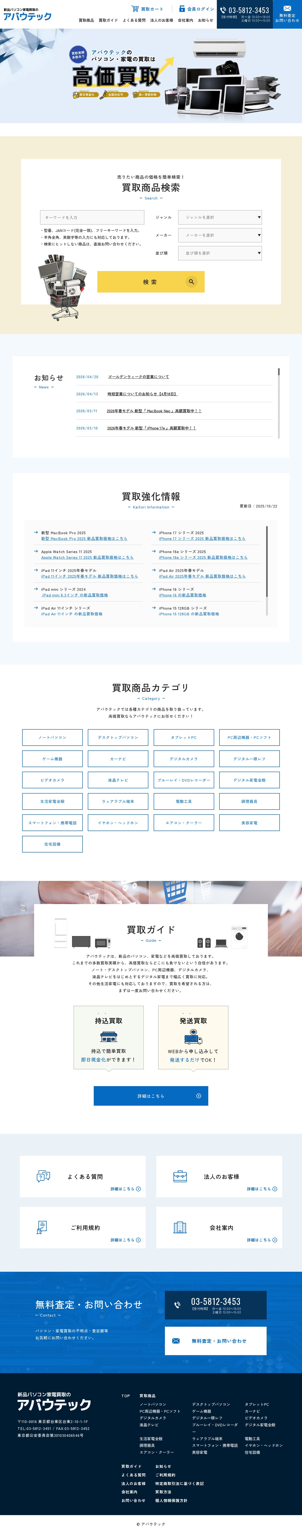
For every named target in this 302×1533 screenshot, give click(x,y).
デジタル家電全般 (249, 780)
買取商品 (86, 20)
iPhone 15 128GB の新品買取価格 (189, 614)
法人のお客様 (161, 20)
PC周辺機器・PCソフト (249, 737)
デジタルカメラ (184, 759)
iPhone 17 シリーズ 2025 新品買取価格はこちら (202, 538)
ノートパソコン (52, 737)
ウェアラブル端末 (118, 801)
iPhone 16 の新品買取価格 (182, 595)
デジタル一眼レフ (249, 759)
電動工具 (184, 801)
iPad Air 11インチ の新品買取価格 (72, 614)
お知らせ (205, 20)
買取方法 (163, 1492)
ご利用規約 (165, 1475)
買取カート (152, 9)
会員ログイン (200, 9)
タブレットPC (184, 737)
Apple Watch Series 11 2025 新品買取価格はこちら (87, 557)
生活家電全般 (52, 801)
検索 (151, 281)
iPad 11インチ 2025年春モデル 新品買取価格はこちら (89, 576)
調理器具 (249, 801)
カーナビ (118, 759)
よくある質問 (134, 20)
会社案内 (185, 20)
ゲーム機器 (52, 759)
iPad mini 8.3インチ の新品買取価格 (74, 595)
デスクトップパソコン (118, 737)
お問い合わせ (133, 1500)
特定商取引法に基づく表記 (179, 1483)
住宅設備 (52, 844)
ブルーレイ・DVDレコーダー (183, 780)
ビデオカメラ (52, 780)
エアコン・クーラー (184, 823)
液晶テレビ (118, 780)
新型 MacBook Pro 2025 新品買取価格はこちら (84, 538)
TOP (125, 1395)
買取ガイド (108, 20)
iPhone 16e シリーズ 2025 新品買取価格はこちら (203, 557)
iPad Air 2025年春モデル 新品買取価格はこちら (202, 576)
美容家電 (249, 823)
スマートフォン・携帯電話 (52, 823)
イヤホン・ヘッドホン (118, 823)
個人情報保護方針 (171, 1500)
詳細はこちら (169, 1096)
